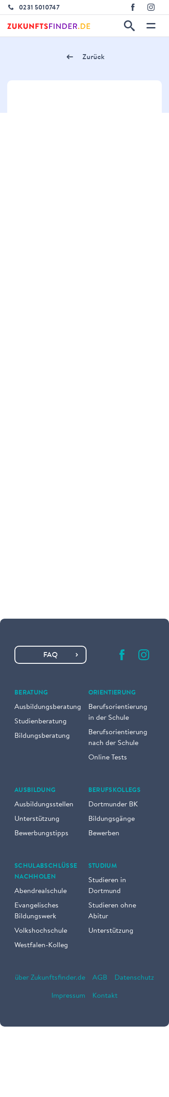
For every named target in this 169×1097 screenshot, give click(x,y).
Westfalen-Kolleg (41, 945)
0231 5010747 (39, 8)
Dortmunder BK (113, 804)
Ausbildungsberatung (47, 707)
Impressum (68, 996)
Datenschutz (134, 977)
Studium (102, 866)
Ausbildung (35, 790)
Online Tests (107, 757)
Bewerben (103, 833)
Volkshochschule (40, 931)
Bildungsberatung (42, 736)
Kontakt (105, 996)
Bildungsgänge (111, 819)
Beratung (31, 693)
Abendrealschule (40, 891)
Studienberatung (40, 721)
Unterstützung (36, 819)
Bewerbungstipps (41, 833)
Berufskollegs (114, 790)
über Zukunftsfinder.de (50, 977)
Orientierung (112, 693)
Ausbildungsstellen (43, 804)
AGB (99, 977)
